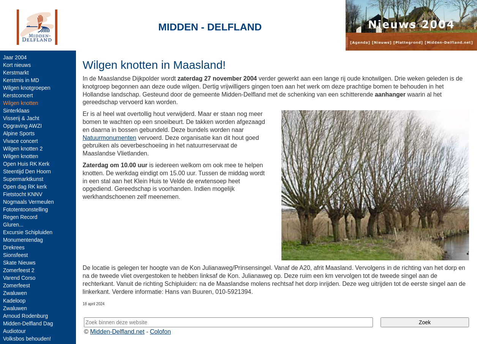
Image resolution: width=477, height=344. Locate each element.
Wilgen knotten (20, 156)
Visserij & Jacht (21, 118)
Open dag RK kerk (25, 187)
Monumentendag (23, 240)
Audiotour (14, 331)
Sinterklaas (16, 111)
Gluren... (13, 225)
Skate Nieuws (19, 263)
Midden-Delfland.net (117, 331)
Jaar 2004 (15, 57)
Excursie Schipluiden (27, 232)
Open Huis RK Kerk (26, 164)
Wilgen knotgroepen (27, 88)
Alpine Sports (19, 133)
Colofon (160, 331)
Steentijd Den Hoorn (27, 171)
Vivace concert (20, 141)
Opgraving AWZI (22, 126)
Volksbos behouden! (27, 339)
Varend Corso (19, 278)
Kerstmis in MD (21, 80)
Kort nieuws (17, 65)
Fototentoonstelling (25, 209)
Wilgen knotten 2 (23, 149)
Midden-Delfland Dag (28, 323)
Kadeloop (14, 301)
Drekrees (14, 247)
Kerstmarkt (16, 73)
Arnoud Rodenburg (25, 316)
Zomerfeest (16, 285)
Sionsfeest (15, 255)
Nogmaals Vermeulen (28, 202)
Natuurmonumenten (109, 138)
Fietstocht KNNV (22, 194)
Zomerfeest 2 (18, 270)
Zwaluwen (15, 293)
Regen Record (20, 217)
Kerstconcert (18, 95)
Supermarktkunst (23, 179)
